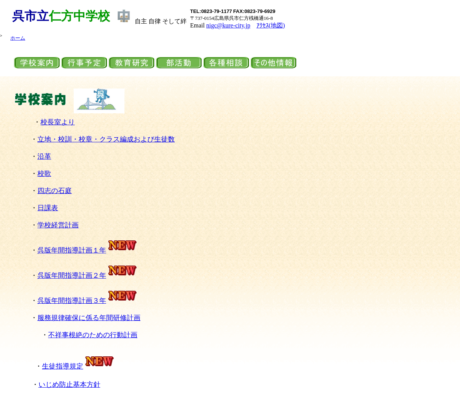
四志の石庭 (54, 191)
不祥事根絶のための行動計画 (92, 335)
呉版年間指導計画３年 (87, 300)
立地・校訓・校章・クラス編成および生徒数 (106, 139)
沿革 (44, 156)
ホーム (17, 38)
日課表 (47, 208)
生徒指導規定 (62, 366)
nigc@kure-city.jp (228, 25)
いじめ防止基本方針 (69, 384)
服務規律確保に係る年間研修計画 (88, 318)
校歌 (44, 173)
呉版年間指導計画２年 (71, 275)
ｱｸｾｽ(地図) (271, 25)
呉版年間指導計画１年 (87, 250)
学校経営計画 (58, 225)
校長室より (57, 122)
